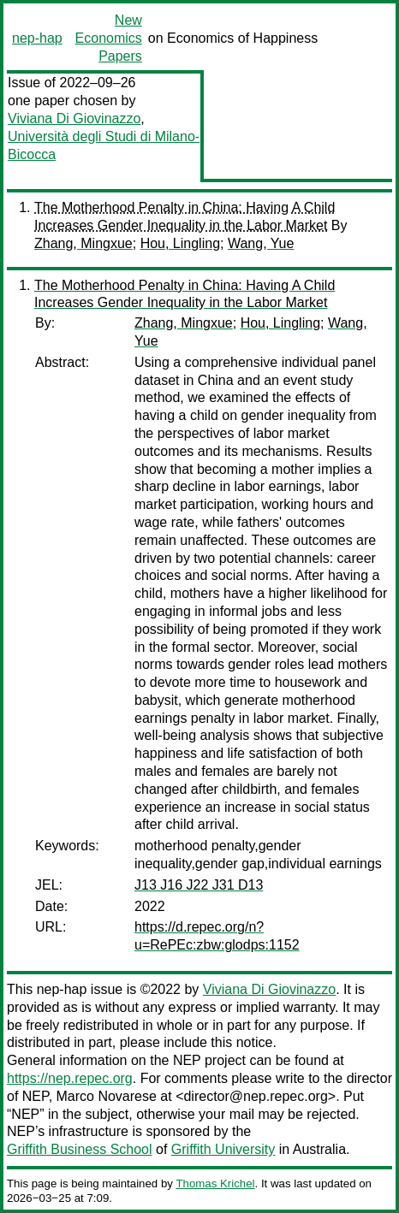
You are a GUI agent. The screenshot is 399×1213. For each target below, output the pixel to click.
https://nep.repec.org (70, 1078)
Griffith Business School (79, 1149)
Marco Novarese (107, 1096)
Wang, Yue (261, 243)
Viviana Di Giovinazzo (74, 118)
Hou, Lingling (180, 243)
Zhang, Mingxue (83, 243)
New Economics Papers (108, 38)
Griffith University (223, 1149)
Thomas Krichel (215, 1183)
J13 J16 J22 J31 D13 (198, 885)
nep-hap (37, 38)
